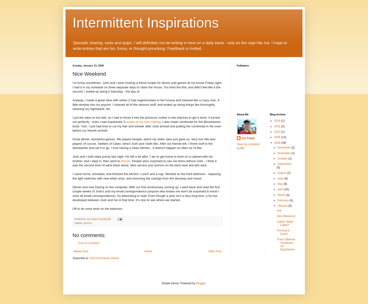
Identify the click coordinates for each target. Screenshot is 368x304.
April (280, 189)
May (280, 184)
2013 (277, 131)
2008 (277, 142)
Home (148, 251)
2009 (277, 137)
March (281, 195)
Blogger (201, 283)
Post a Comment (88, 243)
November (284, 153)
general (87, 223)
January (282, 205)
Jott (279, 210)
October (282, 158)
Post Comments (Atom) (104, 258)
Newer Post (81, 251)
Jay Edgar (248, 138)
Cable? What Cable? (285, 223)
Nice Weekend (286, 216)
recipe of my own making (143, 122)
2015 (277, 126)
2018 (277, 120)
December (284, 147)
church (125, 161)
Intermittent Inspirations (146, 23)
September (284, 164)
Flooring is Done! (283, 232)
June (280, 178)
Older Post (215, 251)
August (282, 173)
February (283, 200)
